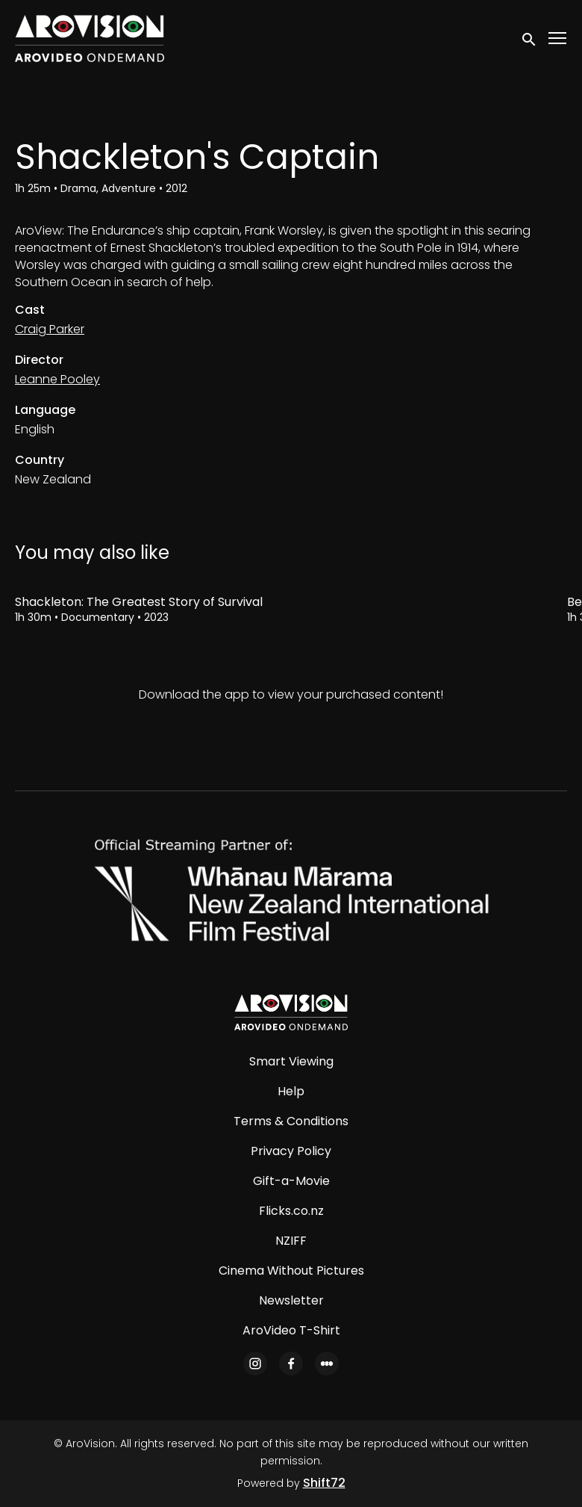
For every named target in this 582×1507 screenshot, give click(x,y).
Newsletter (291, 1300)
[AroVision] (291, 1012)
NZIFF (291, 1240)
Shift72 (324, 1482)
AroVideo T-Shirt (291, 1330)
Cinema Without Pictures (291, 1270)
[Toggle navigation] (558, 38)
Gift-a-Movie (291, 1180)
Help (291, 1091)
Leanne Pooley (57, 379)
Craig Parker (49, 329)
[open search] (529, 38)
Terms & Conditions (291, 1121)
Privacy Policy (291, 1151)
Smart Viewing (291, 1061)
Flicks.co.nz (291, 1210)
